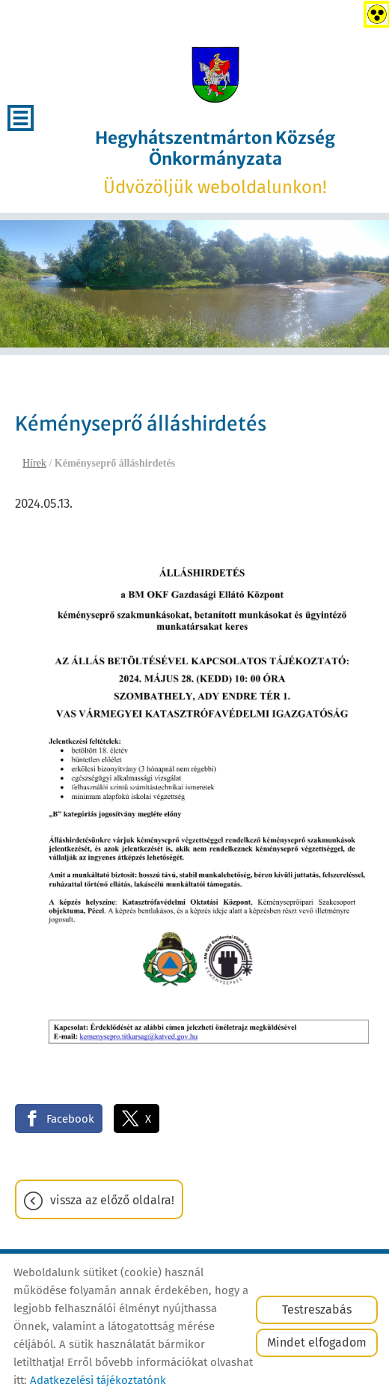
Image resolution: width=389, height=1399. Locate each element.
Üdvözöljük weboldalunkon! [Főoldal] (215, 162)
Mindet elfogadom (317, 1342)
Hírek (34, 463)
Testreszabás (317, 1309)
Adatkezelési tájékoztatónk (98, 1380)
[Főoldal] (215, 75)
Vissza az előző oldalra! (112, 1200)
